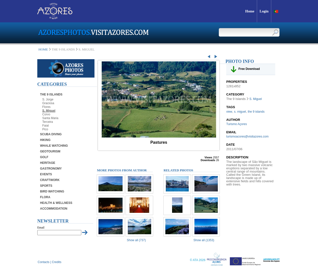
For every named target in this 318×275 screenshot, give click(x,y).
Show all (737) (136, 240)
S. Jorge (47, 99)
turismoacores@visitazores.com (247, 136)
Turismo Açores (236, 124)
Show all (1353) (203, 240)
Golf (44, 157)
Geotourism (50, 151)
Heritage (47, 163)
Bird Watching (52, 191)
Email (41, 227)
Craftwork (50, 180)
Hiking (45, 140)
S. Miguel (48, 110)
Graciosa (48, 103)
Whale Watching (54, 145)
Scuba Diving (51, 134)
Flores (46, 106)
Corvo (46, 114)
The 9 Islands (51, 94)
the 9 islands (256, 111)
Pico (45, 129)
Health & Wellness (56, 203)
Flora (45, 197)
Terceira (47, 121)
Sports (46, 185)
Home (43, 49)
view (229, 111)
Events (46, 174)
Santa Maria (50, 118)
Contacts (43, 262)
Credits (56, 262)
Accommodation (53, 208)
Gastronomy (51, 168)
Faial (45, 125)
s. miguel (240, 111)
